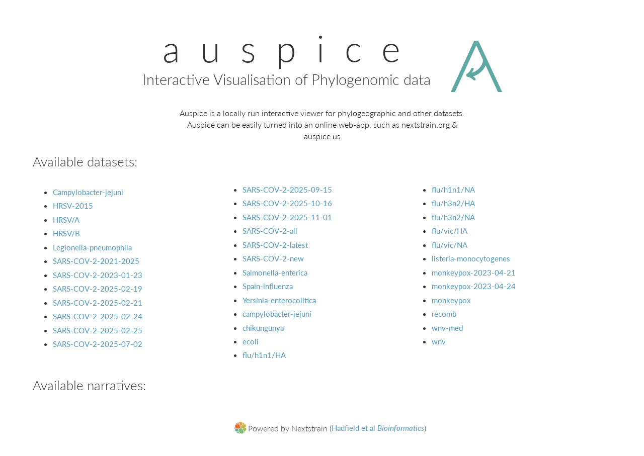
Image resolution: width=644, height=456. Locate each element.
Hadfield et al (378, 427)
